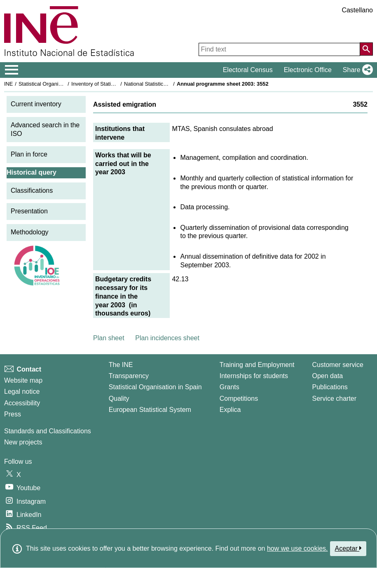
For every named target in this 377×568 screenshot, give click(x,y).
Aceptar (348, 548)
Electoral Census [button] (248, 69)
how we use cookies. (297, 548)
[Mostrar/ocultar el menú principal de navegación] (11, 70)
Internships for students (254, 375)
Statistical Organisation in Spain (56, 84)
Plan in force (29, 154)
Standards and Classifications (47, 431)
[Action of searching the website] (366, 49)
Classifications (32, 190)
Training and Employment (257, 364)
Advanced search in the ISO (45, 129)
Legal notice (22, 391)
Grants (229, 386)
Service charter (334, 398)
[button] (356, 70)
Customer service (337, 364)
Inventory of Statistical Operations (110, 84)
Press (12, 414)
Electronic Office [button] (308, 69)
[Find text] (279, 49)
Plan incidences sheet (167, 337)
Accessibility (22, 403)
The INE (121, 364)
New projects (23, 442)
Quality (119, 398)
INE (8, 84)
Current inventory (36, 104)
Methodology (30, 232)
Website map (23, 380)
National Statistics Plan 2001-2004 (164, 84)
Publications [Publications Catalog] (330, 386)
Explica (230, 409)
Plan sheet (108, 337)
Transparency (129, 375)
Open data (327, 375)
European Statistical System (150, 409)
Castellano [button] (357, 10)
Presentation (29, 211)
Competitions (239, 398)
